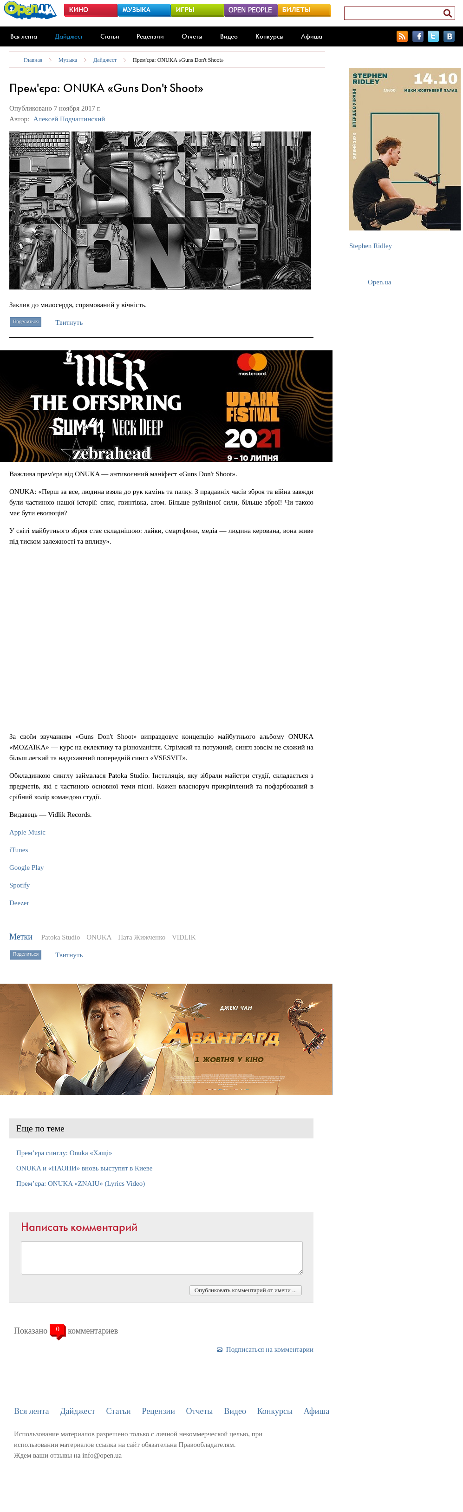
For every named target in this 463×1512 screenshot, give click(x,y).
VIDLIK (184, 937)
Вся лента (23, 36)
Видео (229, 36)
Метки (21, 936)
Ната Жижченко (141, 937)
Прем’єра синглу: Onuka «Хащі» (64, 1153)
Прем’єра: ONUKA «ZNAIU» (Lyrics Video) (80, 1183)
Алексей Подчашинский (69, 119)
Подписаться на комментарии (269, 1349)
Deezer (19, 903)
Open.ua (379, 282)
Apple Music (27, 832)
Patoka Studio (60, 937)
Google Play (26, 867)
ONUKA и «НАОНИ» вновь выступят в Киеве (84, 1168)
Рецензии (150, 36)
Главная (33, 60)
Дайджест (69, 36)
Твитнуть (69, 322)
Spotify (19, 885)
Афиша (311, 36)
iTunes (18, 850)
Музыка (68, 60)
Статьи (109, 36)
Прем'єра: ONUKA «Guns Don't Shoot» (178, 60)
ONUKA (98, 937)
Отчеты (192, 36)
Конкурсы (269, 36)
